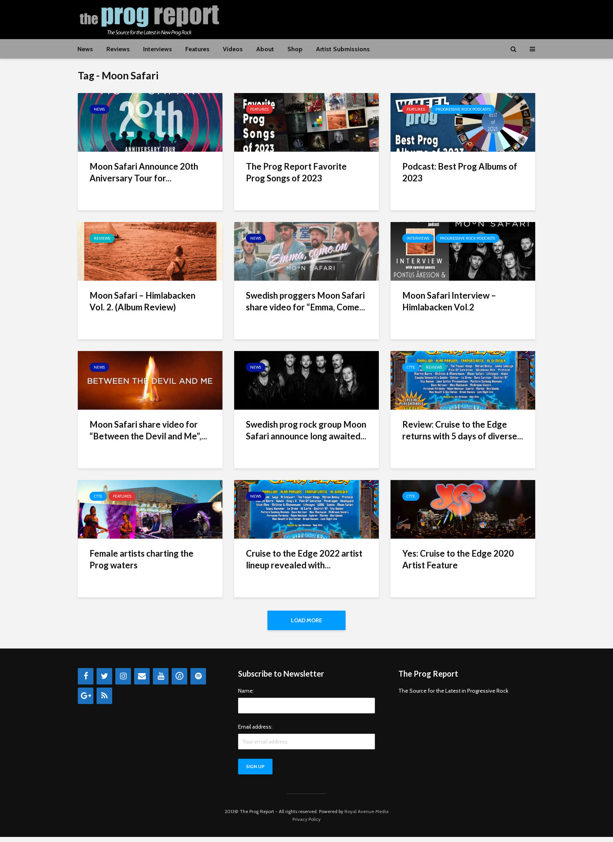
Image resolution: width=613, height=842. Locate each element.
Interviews (157, 49)
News (85, 49)
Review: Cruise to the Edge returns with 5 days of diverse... (462, 430)
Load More (306, 620)
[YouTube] (160, 681)
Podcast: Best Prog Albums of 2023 (459, 172)
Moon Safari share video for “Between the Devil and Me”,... (148, 430)
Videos (233, 49)
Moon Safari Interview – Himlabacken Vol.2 (449, 301)
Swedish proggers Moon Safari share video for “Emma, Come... (305, 301)
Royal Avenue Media (366, 816)
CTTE (411, 367)
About (265, 49)
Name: (246, 695)
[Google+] (85, 701)
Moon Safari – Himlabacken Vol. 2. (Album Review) (142, 301)
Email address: (255, 731)
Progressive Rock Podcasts (463, 109)
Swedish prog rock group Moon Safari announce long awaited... (306, 430)
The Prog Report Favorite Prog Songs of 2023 (296, 172)
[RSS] (104, 701)
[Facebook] (85, 681)
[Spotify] (198, 681)
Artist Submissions (343, 49)
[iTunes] (179, 681)
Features (197, 49)
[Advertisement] (393, 18)
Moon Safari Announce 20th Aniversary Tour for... (144, 172)
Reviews (118, 49)
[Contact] (142, 681)
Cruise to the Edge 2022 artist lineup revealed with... (304, 559)
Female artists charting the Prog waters (142, 559)
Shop (295, 49)
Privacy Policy (306, 824)
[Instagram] (123, 681)
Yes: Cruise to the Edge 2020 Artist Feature (458, 559)
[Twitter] (104, 681)
